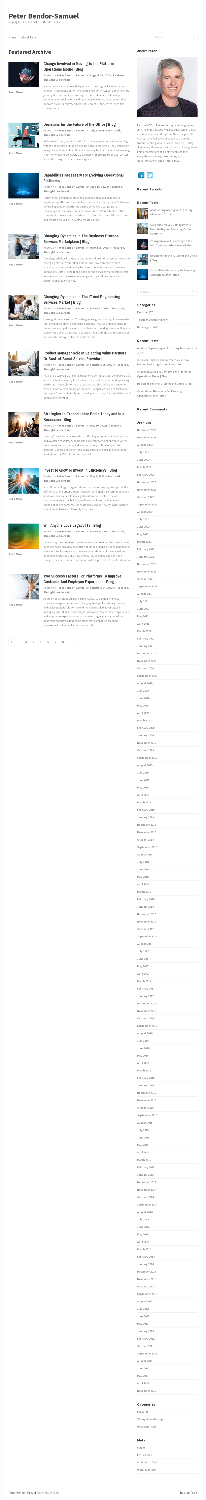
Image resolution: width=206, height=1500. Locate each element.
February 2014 (145, 1256)
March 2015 (144, 1160)
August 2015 (144, 1122)
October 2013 (145, 1286)
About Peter (29, 37)
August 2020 (144, 683)
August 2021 (144, 594)
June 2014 (143, 1227)
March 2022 (144, 541)
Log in (141, 1447)
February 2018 (145, 899)
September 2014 (147, 1204)
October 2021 (145, 579)
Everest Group (165, 125)
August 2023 (144, 445)
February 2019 (145, 810)
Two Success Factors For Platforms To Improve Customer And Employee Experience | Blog (82, 578)
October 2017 (145, 929)
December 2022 (146, 482)
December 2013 (146, 1271)
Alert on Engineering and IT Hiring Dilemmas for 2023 (171, 212)
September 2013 (147, 1294)
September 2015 (147, 1115)
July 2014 (143, 1219)
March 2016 (144, 1070)
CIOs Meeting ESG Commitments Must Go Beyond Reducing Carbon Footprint (171, 229)
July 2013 (143, 1309)
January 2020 (145, 735)
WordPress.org (146, 1470)
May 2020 (142, 705)
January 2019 (145, 817)
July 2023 (143, 452)
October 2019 (145, 750)
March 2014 (144, 1249)
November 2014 (146, 1189)
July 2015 (143, 1130)
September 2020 (147, 676)
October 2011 (145, 1346)
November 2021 (146, 571)
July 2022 (143, 519)
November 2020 (146, 661)
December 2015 (146, 1093)
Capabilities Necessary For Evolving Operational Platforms (172, 273)
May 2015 (142, 1145)
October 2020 (145, 668)
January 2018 (145, 906)
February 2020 (145, 728)
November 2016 (146, 1011)
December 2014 (146, 1182)
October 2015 (145, 1108)
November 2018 (146, 832)
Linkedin (141, 175)
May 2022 (142, 534)
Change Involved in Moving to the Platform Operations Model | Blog (78, 66)
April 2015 (143, 1152)
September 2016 (147, 1026)
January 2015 (145, 1175)
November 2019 (146, 743)
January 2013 (145, 1331)
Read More (15, 92)
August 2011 (144, 1361)
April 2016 (143, 1063)
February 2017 (145, 988)
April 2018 (143, 884)
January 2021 (145, 646)
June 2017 (143, 959)
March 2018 (144, 892)
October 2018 (145, 839)
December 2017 (146, 914)
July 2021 (143, 601)
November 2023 (146, 437)
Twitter (150, 175)
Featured (119, 75)
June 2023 (143, 460)
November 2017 (146, 921)
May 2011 (142, 1376)
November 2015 (146, 1100)
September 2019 (147, 757)
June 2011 (143, 1368)
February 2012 (145, 1338)
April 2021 (143, 623)
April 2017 (143, 973)
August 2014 (144, 1212)
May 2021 (142, 616)
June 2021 (143, 609)
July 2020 (143, 690)
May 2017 (142, 966)
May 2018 (142, 877)
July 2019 (143, 772)
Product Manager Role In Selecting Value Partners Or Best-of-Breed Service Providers (85, 355)
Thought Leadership (57, 80)
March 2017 (144, 981)
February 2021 (145, 638)
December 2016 (146, 1003)
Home (12, 37)
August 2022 (144, 512)
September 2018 (147, 847)
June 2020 (143, 698)
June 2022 (143, 527)
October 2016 (145, 1018)
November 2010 (146, 1391)
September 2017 (147, 936)
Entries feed (144, 1455)
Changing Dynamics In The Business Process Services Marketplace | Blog (81, 238)
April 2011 (143, 1383)
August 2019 (144, 765)
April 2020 (143, 713)
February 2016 (145, 1078)
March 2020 (144, 720)
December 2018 (146, 824)
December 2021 (146, 564)
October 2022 (145, 497)
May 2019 (142, 787)
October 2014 (145, 1197)
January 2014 (145, 1264)
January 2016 (145, 1085)
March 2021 (144, 631)
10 (78, 642)
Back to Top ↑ (189, 1493)
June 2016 (143, 1048)
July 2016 (143, 1040)
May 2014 (142, 1234)
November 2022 (146, 489)
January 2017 (145, 996)
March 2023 (144, 467)
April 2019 (143, 795)
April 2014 (143, 1242)
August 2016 (144, 1033)
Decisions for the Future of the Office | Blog (79, 124)
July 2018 (143, 862)
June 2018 (143, 869)
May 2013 (142, 1323)
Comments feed (147, 1462)
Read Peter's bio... (169, 160)
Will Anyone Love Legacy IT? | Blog (72, 525)
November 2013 (146, 1279)
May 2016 (142, 1055)
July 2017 (143, 951)
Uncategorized (146, 327)
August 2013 (144, 1301)
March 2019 (144, 802)
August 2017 (144, 944)
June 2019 (143, 780)
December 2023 (146, 430)
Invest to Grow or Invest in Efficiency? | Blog (80, 470)
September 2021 (147, 586)
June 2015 (143, 1137)
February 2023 (145, 474)
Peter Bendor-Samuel (43, 16)
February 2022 (145, 549)
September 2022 (147, 504)
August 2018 (144, 854)
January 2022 (145, 556)
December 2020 (146, 653)
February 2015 (145, 1167)
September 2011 (147, 1353)
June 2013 (143, 1316)
